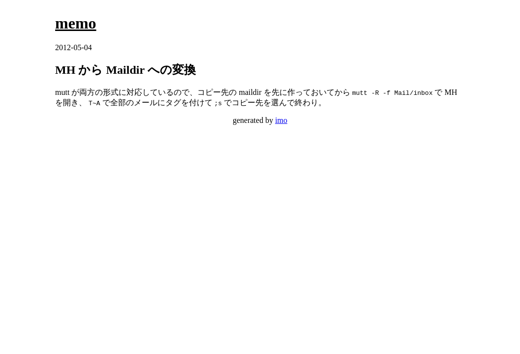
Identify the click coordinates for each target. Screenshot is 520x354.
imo (281, 120)
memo (75, 23)
